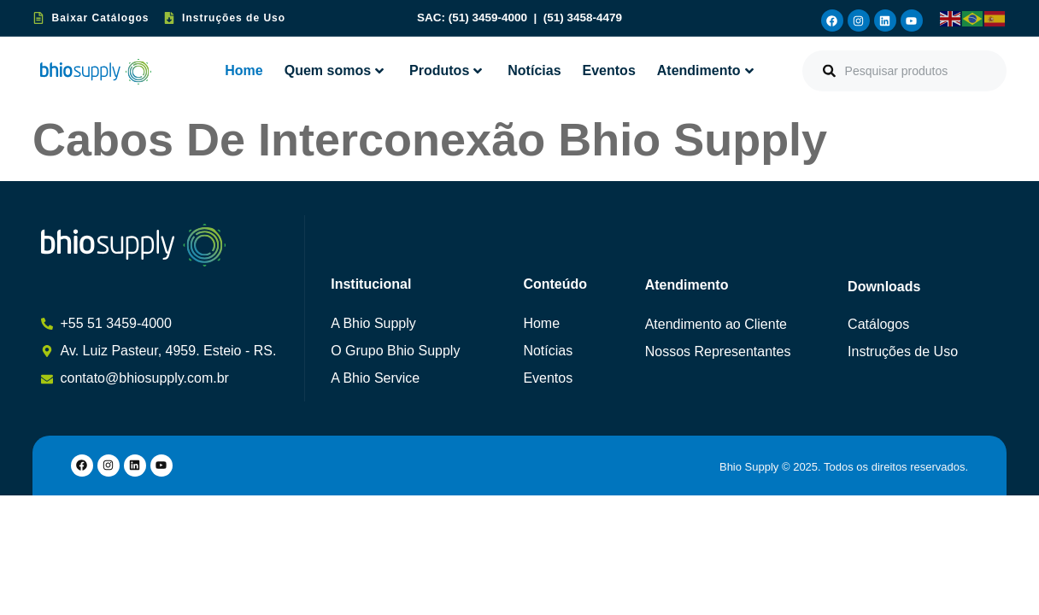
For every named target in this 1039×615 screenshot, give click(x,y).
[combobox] (904, 70)
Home (243, 70)
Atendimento (705, 70)
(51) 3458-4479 (582, 17)
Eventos (609, 70)
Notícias (534, 70)
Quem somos (334, 70)
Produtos (445, 70)
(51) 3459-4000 (490, 17)
